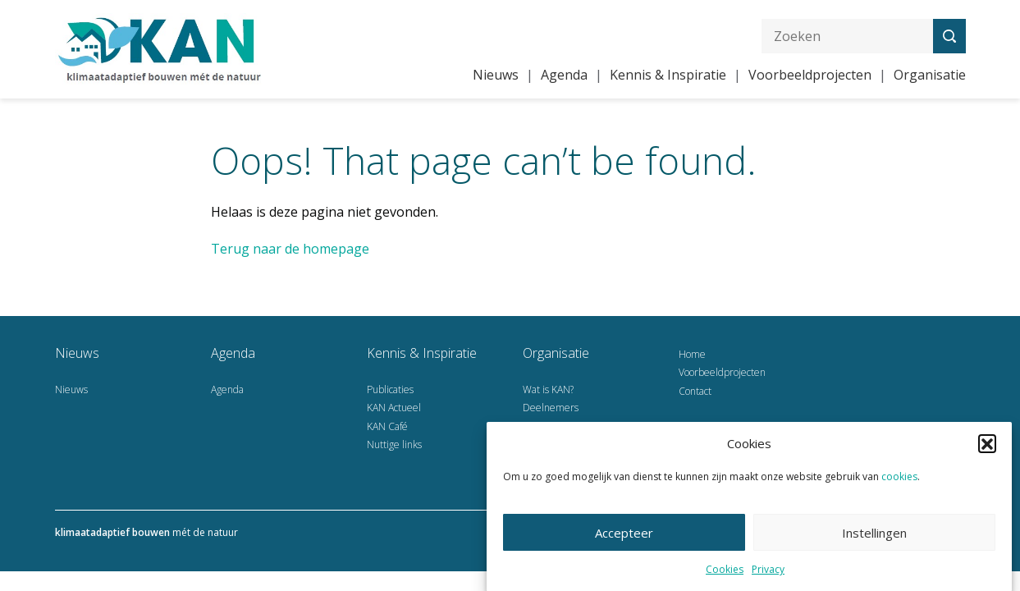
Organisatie (930, 75)
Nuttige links (394, 444)
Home (692, 354)
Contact (695, 391)
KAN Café (387, 426)
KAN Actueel (394, 408)
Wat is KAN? (548, 389)
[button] (987, 446)
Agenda (564, 75)
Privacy (768, 573)
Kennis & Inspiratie (668, 75)
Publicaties (390, 389)
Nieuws (496, 75)
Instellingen (874, 536)
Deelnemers (551, 408)
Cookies (724, 573)
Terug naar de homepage (290, 249)
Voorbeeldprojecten (809, 75)
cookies (899, 480)
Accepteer (624, 536)
